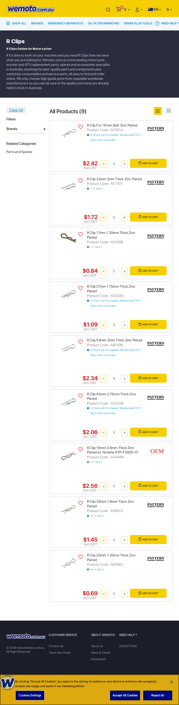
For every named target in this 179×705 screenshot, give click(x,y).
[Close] (171, 684)
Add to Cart (148, 163)
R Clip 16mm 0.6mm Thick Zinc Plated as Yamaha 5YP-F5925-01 (112, 450)
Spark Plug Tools (138, 23)
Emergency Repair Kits (65, 23)
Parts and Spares (19, 152)
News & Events (100, 652)
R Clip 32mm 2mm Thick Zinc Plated (114, 179)
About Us (97, 646)
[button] (127, 9)
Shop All (16, 23)
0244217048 (128, 646)
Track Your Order (60, 652)
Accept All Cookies (125, 697)
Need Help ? (167, 23)
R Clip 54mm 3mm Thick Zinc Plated (114, 340)
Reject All (157, 697)
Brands (37, 23)
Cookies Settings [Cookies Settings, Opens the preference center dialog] (30, 697)
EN (153, 9)
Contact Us (56, 646)
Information (98, 659)
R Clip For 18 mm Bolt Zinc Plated (112, 125)
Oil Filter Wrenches (103, 23)
